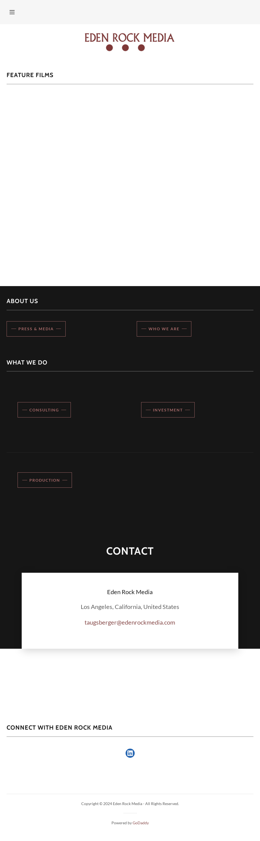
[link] (130, 42)
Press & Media (36, 328)
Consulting (44, 410)
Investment (168, 410)
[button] (12, 12)
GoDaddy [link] (141, 822)
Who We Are (164, 328)
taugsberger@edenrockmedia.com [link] (130, 622)
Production (44, 480)
